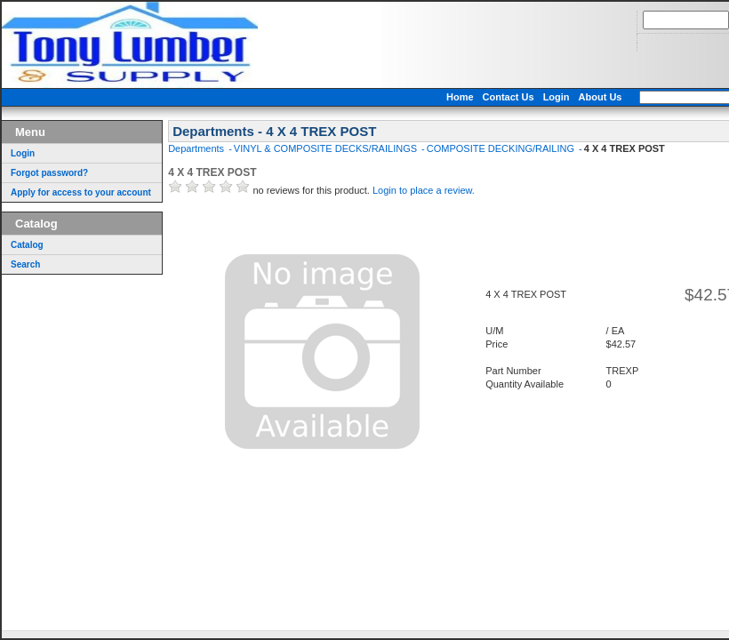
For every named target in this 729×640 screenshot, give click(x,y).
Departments (197, 148)
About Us (600, 97)
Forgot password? (49, 173)
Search (25, 264)
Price (496, 344)
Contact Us (508, 97)
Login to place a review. (424, 190)
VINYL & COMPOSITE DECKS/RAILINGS (327, 148)
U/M (494, 330)
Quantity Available (524, 384)
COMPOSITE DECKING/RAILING (502, 148)
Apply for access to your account (81, 192)
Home (460, 97)
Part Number (513, 370)
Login (556, 97)
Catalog (27, 245)
